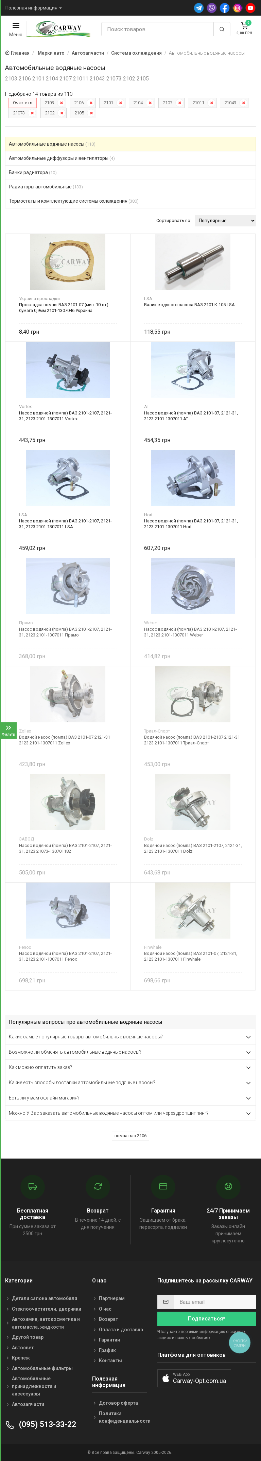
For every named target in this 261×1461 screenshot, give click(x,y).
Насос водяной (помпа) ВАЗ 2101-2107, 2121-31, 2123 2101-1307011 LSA (65, 523)
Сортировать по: (173, 220)
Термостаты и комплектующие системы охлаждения (74, 201)
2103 (49, 102)
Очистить (22, 102)
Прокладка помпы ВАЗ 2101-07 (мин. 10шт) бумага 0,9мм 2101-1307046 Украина (63, 307)
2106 (79, 102)
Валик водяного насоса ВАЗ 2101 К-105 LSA (189, 304)
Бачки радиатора (33, 172)
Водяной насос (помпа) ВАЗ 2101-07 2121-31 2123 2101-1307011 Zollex (64, 740)
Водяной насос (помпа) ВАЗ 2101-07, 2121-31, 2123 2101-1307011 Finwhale (190, 956)
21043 (230, 102)
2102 (49, 112)
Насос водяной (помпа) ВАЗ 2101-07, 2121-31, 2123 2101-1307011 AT (191, 415)
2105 (79, 112)
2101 (108, 102)
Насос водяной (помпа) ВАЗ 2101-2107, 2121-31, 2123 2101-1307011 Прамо (65, 632)
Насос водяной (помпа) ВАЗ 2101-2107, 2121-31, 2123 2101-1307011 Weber (190, 632)
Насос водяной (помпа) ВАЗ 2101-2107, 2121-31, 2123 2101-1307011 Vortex (65, 415)
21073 (19, 112)
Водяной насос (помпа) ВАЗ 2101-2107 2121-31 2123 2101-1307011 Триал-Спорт (192, 740)
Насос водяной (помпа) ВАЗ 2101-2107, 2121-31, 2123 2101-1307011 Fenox (65, 956)
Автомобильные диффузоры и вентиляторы (62, 158)
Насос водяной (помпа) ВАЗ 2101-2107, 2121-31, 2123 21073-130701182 (65, 848)
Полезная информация (31, 8)
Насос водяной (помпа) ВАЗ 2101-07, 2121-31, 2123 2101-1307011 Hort (191, 523)
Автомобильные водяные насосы (52, 144)
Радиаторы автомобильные (46, 186)
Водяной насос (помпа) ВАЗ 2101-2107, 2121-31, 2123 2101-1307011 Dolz (193, 848)
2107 (167, 102)
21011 (198, 102)
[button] (194, 1378)
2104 (138, 102)
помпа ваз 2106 (130, 1135)
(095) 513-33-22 (40, 1424)
